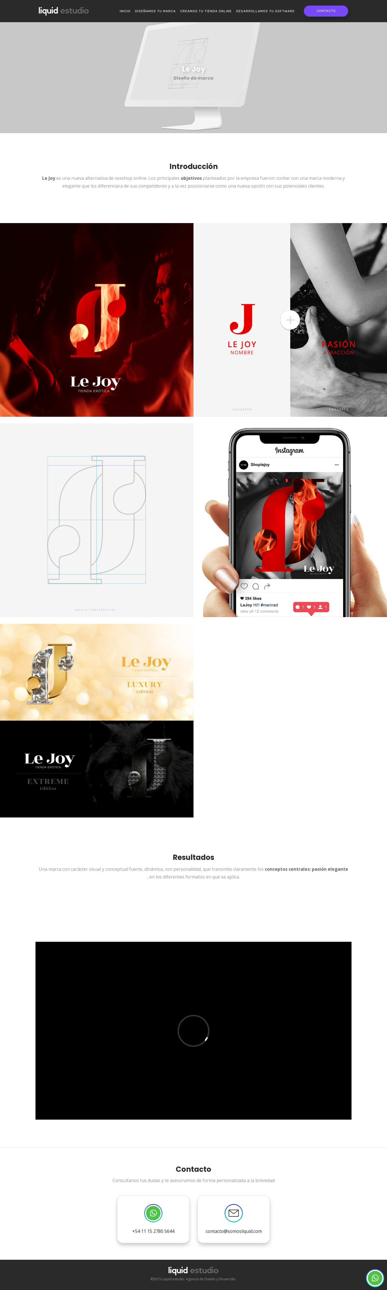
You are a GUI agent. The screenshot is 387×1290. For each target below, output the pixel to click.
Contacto (326, 11)
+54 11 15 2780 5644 (153, 1219)
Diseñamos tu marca (155, 11)
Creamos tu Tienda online (206, 11)
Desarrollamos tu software (265, 11)
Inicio (125, 11)
